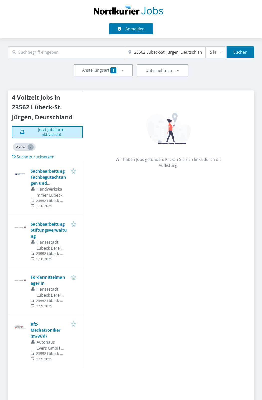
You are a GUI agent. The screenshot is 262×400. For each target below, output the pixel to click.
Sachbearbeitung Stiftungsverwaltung (49, 230)
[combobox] (66, 52)
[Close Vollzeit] (31, 147)
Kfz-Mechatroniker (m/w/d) (45, 330)
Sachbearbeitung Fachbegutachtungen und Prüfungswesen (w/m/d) (48, 183)
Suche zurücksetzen (33, 157)
